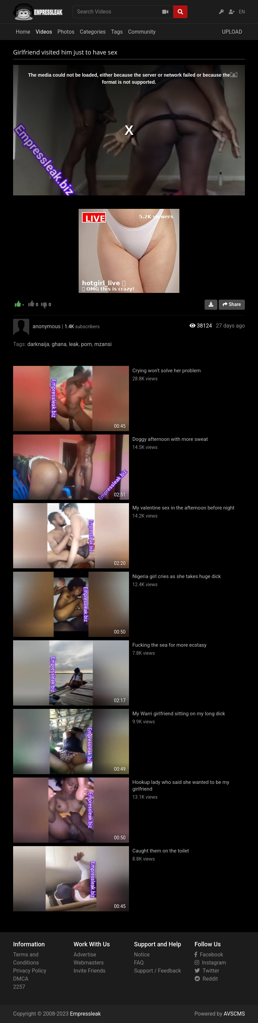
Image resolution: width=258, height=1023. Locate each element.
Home (23, 32)
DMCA (20, 979)
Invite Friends (89, 971)
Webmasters (89, 962)
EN (242, 11)
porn (86, 344)
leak (74, 344)
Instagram (210, 962)
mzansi (103, 344)
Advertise (85, 954)
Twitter (207, 971)
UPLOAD (232, 32)
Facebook (209, 954)
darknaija (38, 344)
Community (142, 32)
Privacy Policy (29, 971)
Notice (142, 954)
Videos (44, 32)
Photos (66, 32)
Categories (93, 32)
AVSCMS (234, 1014)
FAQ (139, 962)
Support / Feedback (157, 971)
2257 (19, 987)
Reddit (206, 979)
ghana (59, 344)
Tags (117, 32)
